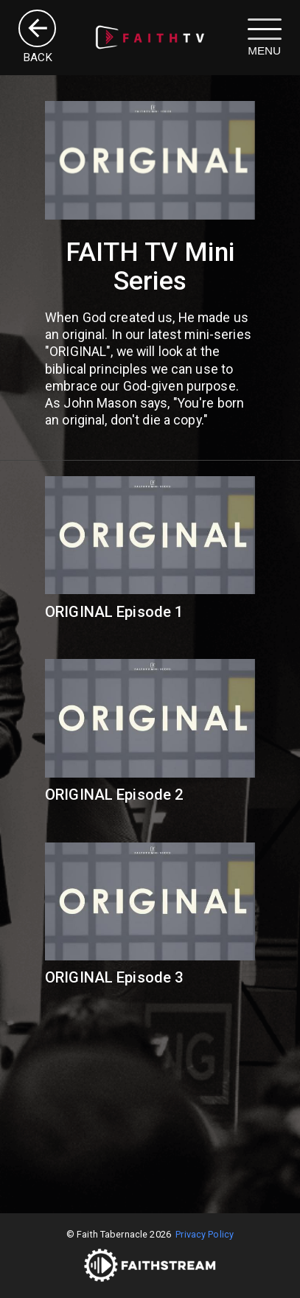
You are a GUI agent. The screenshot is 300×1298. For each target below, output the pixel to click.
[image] (150, 37)
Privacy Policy (204, 1234)
